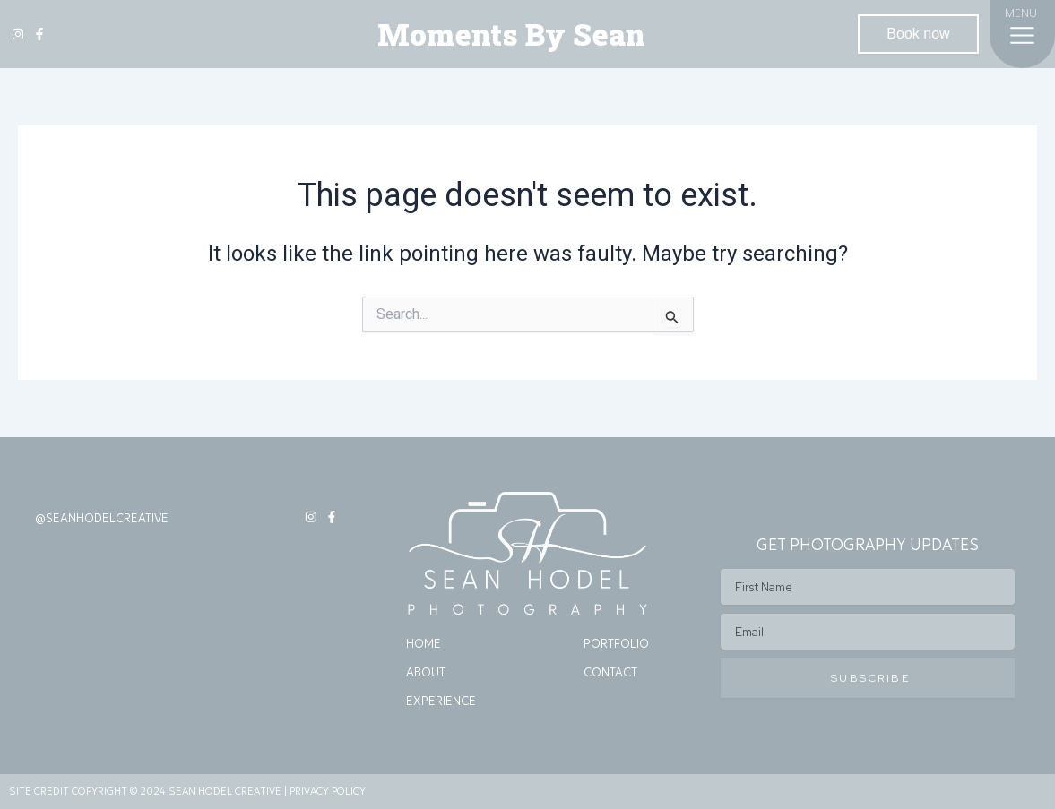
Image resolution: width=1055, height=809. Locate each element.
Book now (917, 33)
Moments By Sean (511, 34)
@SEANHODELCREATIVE (102, 518)
